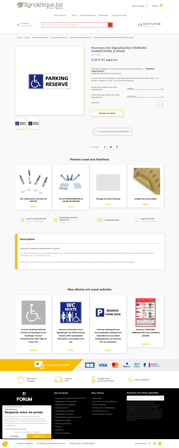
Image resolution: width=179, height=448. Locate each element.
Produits (27, 24)
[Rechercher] (77, 24)
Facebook (149, 443)
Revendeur (104, 15)
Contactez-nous (119, 15)
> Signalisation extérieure (64, 411)
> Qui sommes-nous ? (100, 411)
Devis (74, 15)
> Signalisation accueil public (65, 401)
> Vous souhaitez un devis (101, 414)
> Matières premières (62, 424)
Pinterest (117, 147)
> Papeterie (58, 430)
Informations (61, 15)
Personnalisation (88, 15)
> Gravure (58, 427)
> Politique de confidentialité (103, 408)
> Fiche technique (98, 405)
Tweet (110, 147)
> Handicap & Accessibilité (64, 405)
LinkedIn (159, 443)
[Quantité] (160, 103)
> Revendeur (96, 398)
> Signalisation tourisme (63, 414)
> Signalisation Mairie (62, 420)
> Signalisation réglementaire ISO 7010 (70, 398)
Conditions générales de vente (51, 443)
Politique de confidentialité (82, 443)
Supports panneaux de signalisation (114, 131)
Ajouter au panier (107, 113)
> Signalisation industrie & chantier (68, 417)
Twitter (154, 443)
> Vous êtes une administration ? (104, 401)
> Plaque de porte (61, 408)
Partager (104, 147)
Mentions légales (25, 443)
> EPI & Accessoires (62, 433)
